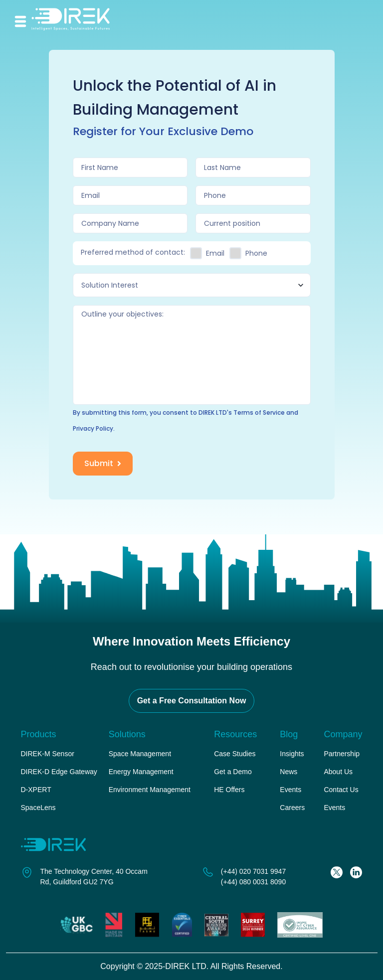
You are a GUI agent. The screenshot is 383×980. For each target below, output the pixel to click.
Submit (103, 463)
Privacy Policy (93, 428)
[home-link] (78, 21)
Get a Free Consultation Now (191, 700)
